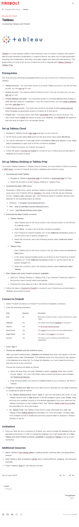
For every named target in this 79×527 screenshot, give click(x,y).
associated (44, 115)
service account (66, 108)
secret (43, 330)
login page (32, 133)
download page (34, 178)
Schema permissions (21, 377)
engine (52, 334)
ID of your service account (50, 326)
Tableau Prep (7, 65)
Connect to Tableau (53, 437)
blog (20, 466)
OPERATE (61, 118)
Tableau (5, 54)
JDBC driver (8, 169)
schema (54, 371)
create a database (69, 102)
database (58, 323)
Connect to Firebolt (28, 151)
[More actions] (76, 3)
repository (37, 193)
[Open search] (69, 3)
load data (16, 104)
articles (34, 459)
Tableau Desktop (64, 62)
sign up (21, 88)
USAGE (22, 118)
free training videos (26, 452)
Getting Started (27, 413)
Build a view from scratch (65, 403)
